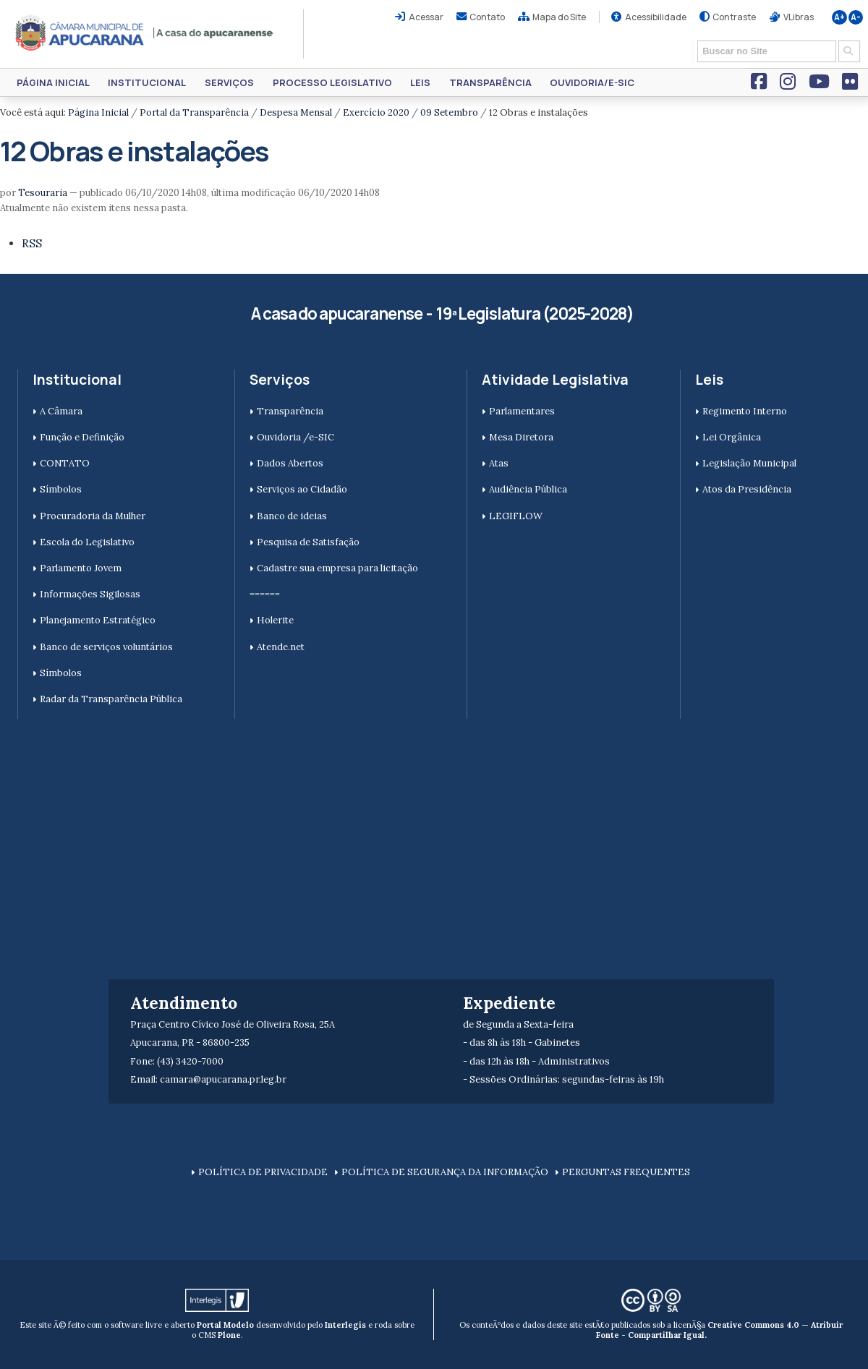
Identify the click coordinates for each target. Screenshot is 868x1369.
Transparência (490, 82)
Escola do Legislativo (87, 542)
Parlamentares (522, 411)
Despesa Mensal (296, 112)
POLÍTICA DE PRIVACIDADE (263, 1172)
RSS (32, 243)
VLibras (798, 17)
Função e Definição (82, 437)
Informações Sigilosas (90, 594)
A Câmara (61, 411)
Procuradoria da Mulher (92, 516)
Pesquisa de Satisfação (308, 542)
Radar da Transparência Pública (111, 699)
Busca (692, 39)
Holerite (275, 620)
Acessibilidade (655, 17)
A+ (839, 17)
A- (856, 17)
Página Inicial (53, 82)
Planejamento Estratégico (98, 620)
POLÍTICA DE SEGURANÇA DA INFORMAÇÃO (444, 1172)
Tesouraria (42, 193)
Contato (487, 17)
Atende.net (281, 647)
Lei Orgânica (731, 437)
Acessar (426, 17)
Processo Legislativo (332, 82)
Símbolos (61, 489)
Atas (499, 463)
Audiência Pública (528, 489)
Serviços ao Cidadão (302, 489)
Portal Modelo (225, 1325)
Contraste (734, 17)
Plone (229, 1335)
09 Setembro (449, 112)
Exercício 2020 (376, 112)
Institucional (147, 82)
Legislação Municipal (749, 463)
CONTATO (65, 463)
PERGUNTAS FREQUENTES (626, 1172)
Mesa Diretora (521, 437)
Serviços (229, 82)
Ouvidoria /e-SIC (295, 437)
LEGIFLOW (515, 516)
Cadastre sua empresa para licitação (337, 568)
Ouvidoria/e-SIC (592, 82)
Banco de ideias (292, 516)
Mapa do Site (559, 17)
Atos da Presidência (746, 489)
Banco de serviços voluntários (106, 647)
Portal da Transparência (194, 112)
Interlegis (345, 1325)
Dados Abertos (290, 463)
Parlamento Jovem (81, 568)
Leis (420, 82)
